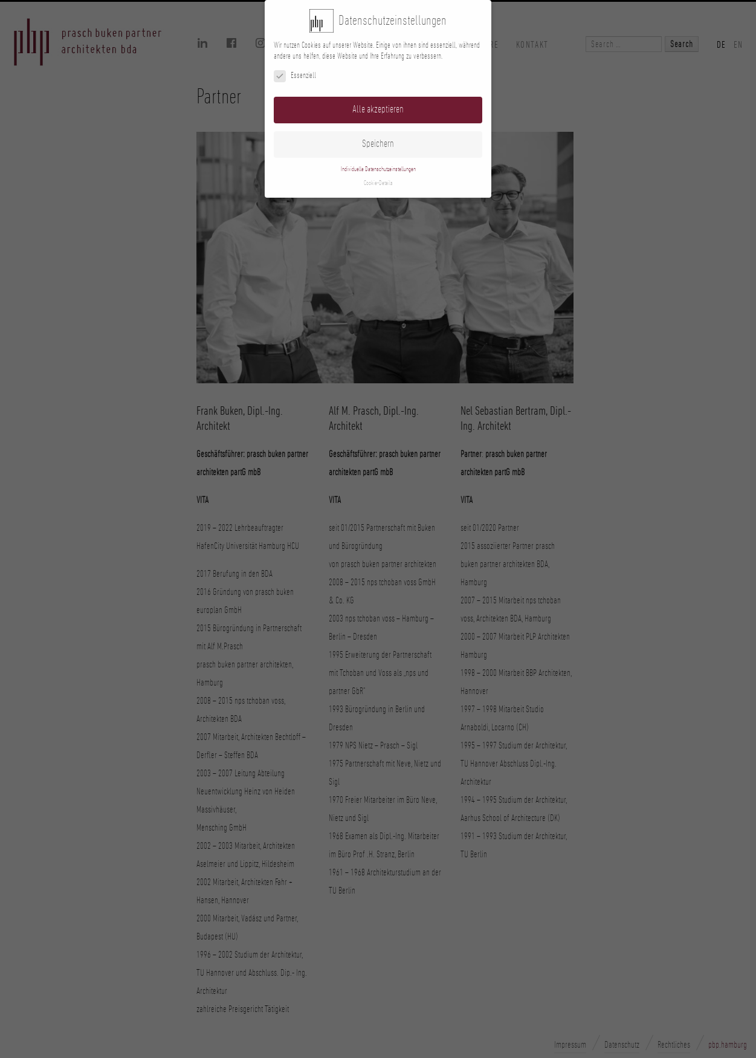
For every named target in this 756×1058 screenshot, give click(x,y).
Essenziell (295, 76)
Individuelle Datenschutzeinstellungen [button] (378, 169)
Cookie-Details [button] (378, 183)
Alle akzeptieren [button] (378, 109)
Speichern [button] (378, 143)
